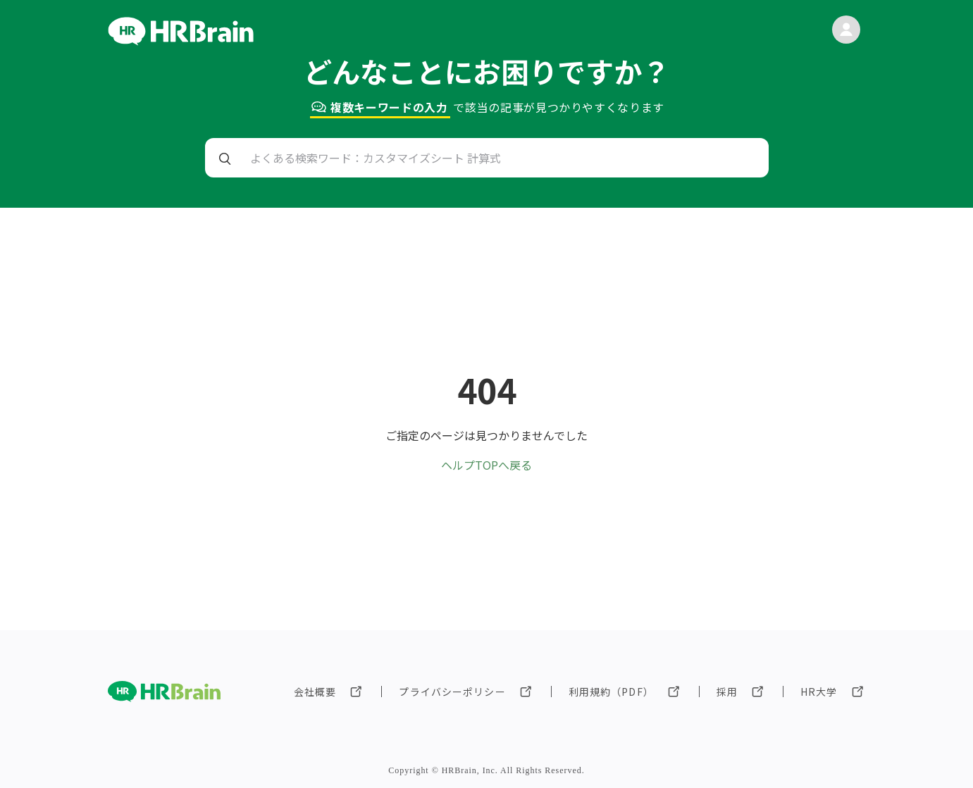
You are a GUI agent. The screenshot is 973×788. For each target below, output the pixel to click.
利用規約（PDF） (611, 691)
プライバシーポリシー (452, 691)
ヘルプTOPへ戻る (486, 464)
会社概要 (315, 691)
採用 (727, 691)
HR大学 (818, 691)
